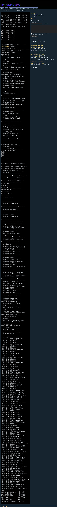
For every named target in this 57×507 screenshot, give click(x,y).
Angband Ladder (37, 15)
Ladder (11, 8)
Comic (28, 8)
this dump (34, 13)
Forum (16, 8)
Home (2, 8)
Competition (22, 8)
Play (6, 8)
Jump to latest (33, 18)
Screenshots (34, 8)
